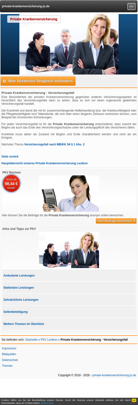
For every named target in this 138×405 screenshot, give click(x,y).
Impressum (9, 348)
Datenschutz (10, 360)
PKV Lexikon (49, 339)
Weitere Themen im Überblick (23, 324)
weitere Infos (47, 403)
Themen (7, 366)
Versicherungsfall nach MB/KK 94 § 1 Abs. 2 (54, 144)
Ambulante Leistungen (19, 275)
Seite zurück (10, 156)
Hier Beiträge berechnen (116, 221)
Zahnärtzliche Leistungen (20, 299)
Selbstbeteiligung (15, 312)
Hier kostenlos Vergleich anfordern (37, 80)
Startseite (31, 339)
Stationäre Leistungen (18, 287)
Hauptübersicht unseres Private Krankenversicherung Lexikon (44, 163)
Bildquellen (9, 354)
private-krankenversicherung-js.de (25, 6)
